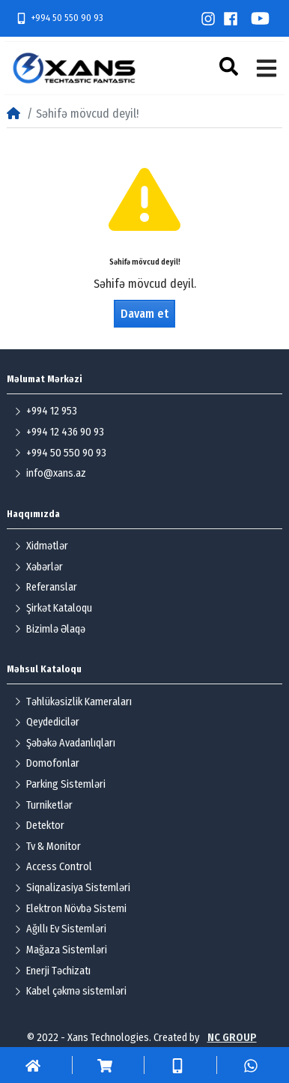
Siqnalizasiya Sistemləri (72, 887)
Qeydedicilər (46, 722)
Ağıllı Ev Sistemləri (60, 929)
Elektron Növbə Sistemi (70, 908)
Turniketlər (43, 805)
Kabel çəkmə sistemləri (70, 991)
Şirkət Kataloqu (53, 608)
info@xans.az (50, 473)
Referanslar (45, 587)
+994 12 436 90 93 (59, 432)
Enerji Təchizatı (52, 971)
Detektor (39, 825)
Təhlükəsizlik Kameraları (73, 702)
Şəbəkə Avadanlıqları (64, 743)
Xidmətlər (41, 546)
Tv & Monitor (47, 846)
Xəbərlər (38, 567)
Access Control (53, 866)
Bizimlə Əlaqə (49, 629)
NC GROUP (232, 1037)
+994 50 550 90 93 (59, 18)
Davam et (144, 314)
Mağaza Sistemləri (60, 950)
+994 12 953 (45, 411)
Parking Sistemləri (60, 784)
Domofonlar (46, 763)
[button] (230, 66)
